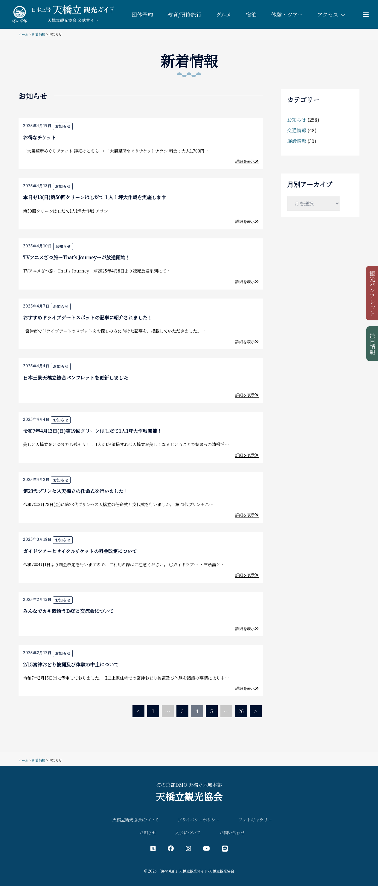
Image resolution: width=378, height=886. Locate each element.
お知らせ (63, 126)
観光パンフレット (372, 293)
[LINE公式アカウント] (225, 848)
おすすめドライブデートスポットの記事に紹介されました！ (87, 317)
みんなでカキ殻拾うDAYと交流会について (68, 611)
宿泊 (251, 14)
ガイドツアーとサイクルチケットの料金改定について (80, 551)
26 (241, 711)
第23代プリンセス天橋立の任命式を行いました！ (75, 491)
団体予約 (142, 14)
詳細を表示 (247, 161)
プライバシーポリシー (199, 819)
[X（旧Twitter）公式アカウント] (153, 848)
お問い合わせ (232, 832)
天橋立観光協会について (135, 819)
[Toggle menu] (366, 14)
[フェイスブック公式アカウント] (171, 848)
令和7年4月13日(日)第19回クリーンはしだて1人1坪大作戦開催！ (92, 430)
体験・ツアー (287, 14)
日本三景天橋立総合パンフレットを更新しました (75, 377)
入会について (187, 832)
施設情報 (296, 141)
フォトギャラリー (255, 819)
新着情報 (38, 34)
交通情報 (296, 130)
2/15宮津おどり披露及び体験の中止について (71, 664)
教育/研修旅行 (184, 14)
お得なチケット (39, 137)
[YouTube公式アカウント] (206, 848)
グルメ (223, 14)
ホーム (23, 34)
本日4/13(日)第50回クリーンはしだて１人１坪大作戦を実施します (94, 197)
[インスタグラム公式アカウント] (188, 848)
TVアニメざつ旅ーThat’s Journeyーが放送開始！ (76, 257)
